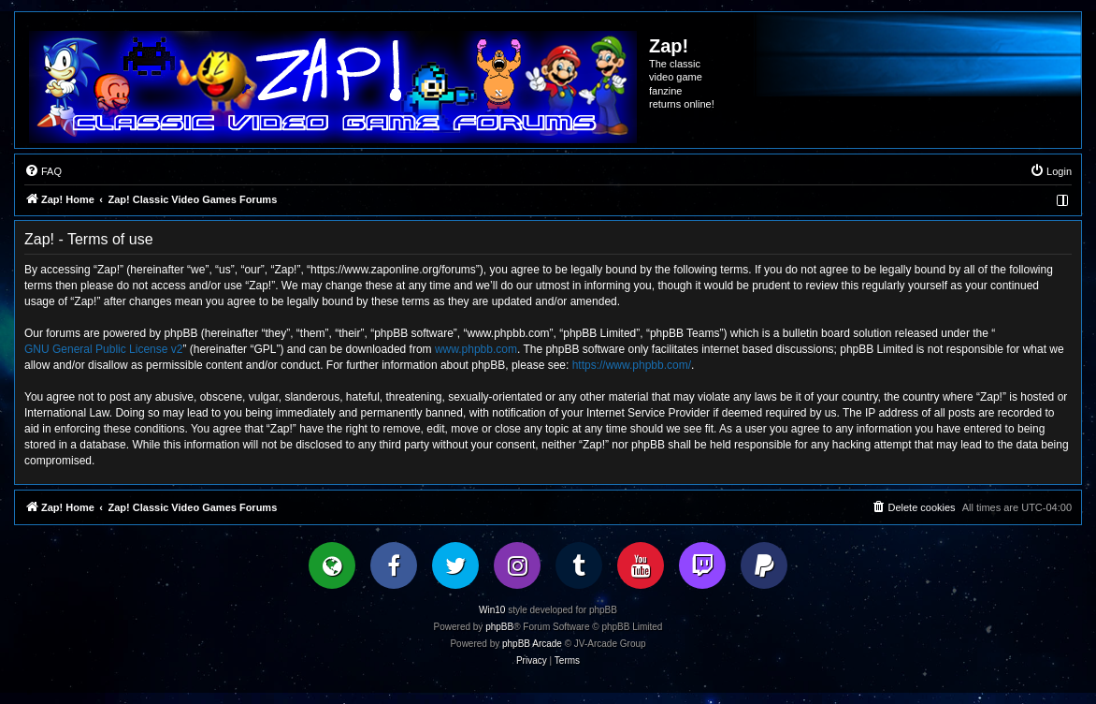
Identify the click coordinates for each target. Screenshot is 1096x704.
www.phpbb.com (476, 349)
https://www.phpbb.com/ (631, 365)
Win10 (492, 610)
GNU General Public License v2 (103, 349)
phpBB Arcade (532, 643)
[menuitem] (43, 171)
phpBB (499, 627)
